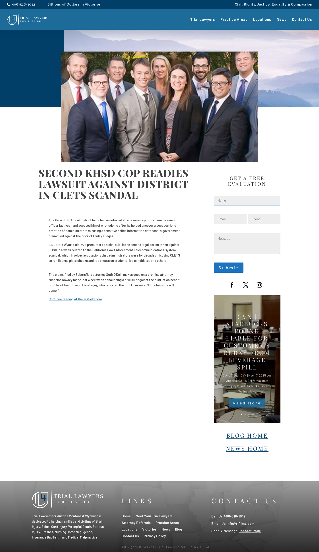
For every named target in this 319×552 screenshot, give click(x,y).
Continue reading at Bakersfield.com (75, 299)
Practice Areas (233, 19)
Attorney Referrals (136, 522)
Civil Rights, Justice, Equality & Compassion (273, 4)
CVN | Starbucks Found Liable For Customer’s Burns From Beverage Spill (247, 347)
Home (126, 516)
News (281, 19)
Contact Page (250, 531)
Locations (262, 19)
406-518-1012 (23, 4)
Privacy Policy (155, 535)
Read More (247, 408)
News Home (247, 448)
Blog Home (247, 435)
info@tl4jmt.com (240, 523)
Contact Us (302, 19)
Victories (149, 529)
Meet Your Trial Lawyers (154, 516)
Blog (178, 529)
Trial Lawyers (202, 19)
